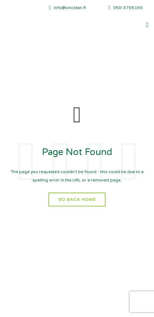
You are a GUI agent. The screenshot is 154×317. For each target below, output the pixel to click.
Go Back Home (77, 199)
